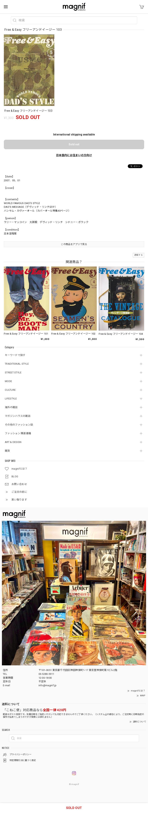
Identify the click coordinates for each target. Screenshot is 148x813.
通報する (138, 255)
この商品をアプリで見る (74, 244)
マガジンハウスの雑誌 (17, 416)
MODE (8, 381)
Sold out (74, 144)
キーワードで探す (15, 355)
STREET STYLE (13, 372)
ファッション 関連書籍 (18, 433)
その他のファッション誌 (19, 424)
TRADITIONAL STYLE (17, 363)
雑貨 (7, 450)
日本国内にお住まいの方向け (74, 155)
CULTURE (10, 389)
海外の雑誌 (11, 407)
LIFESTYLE (11, 398)
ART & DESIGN (13, 442)
